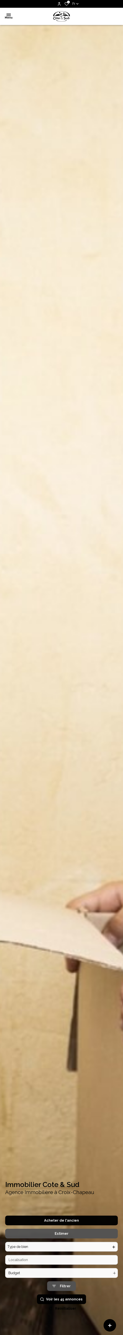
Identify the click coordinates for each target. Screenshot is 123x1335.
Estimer (62, 1244)
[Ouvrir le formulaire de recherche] (61, 1297)
